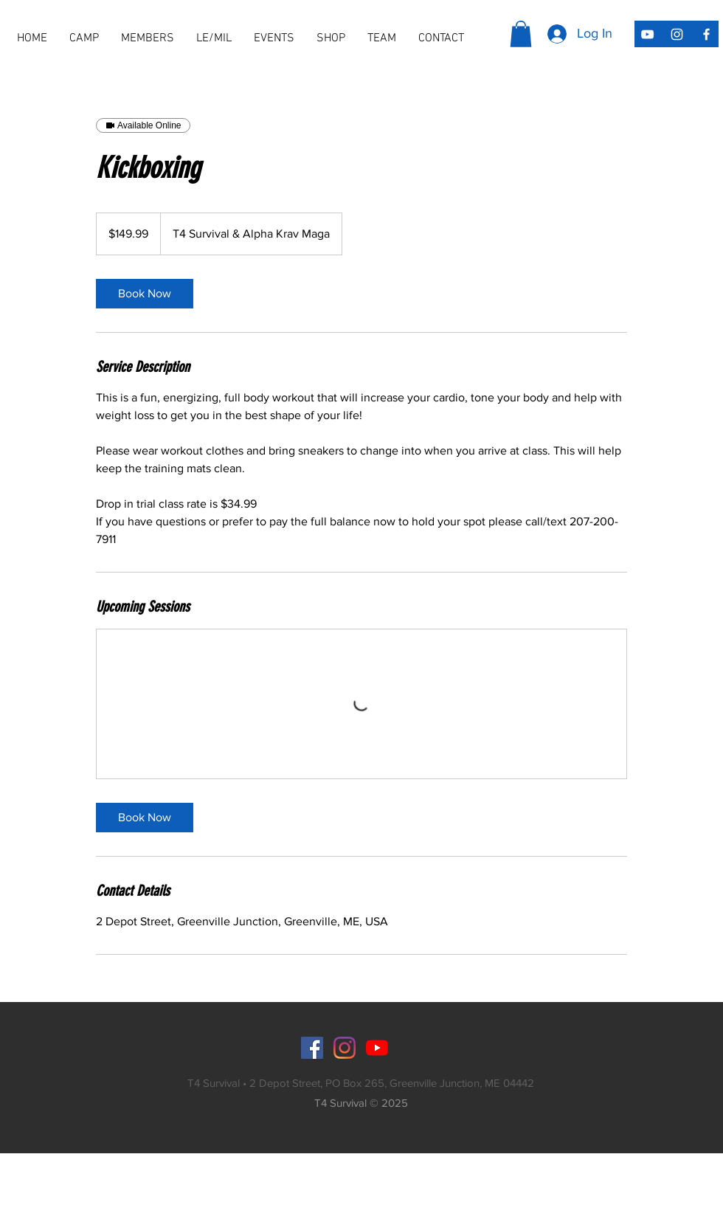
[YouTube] (377, 1048)
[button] (147, 38)
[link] (144, 293)
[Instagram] (344, 1048)
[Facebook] (312, 1048)
